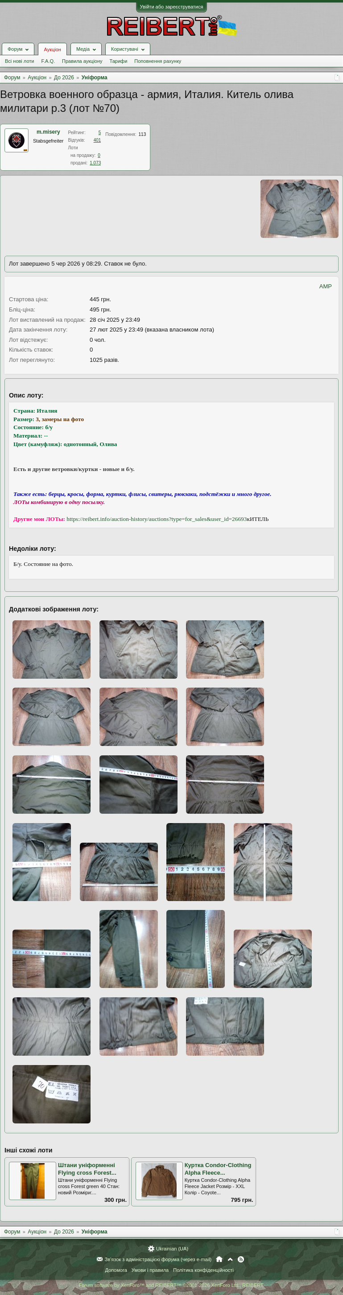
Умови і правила (150, 1270)
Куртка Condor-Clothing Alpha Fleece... (218, 1169)
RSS (241, 1259)
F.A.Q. (48, 61)
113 (142, 134)
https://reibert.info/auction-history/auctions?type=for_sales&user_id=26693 (156, 519)
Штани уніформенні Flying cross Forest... (87, 1169)
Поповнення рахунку (157, 61)
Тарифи (119, 61)
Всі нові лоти (19, 61)
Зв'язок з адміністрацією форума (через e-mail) (158, 1259)
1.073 (95, 162)
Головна (219, 1259)
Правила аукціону (82, 61)
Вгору (230, 1259)
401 (97, 140)
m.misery (48, 132)
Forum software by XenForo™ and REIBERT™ (171, 1285)
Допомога (116, 1270)
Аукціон (52, 49)
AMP (325, 286)
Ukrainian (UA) (172, 1248)
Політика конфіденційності (203, 1270)
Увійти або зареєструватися (171, 6)
